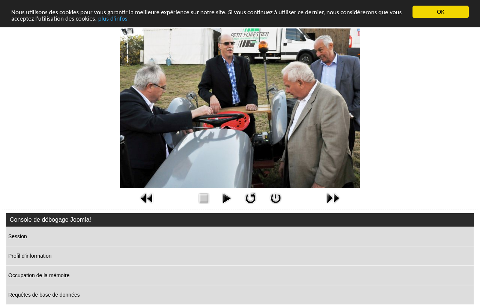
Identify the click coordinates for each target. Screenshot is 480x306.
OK (440, 12)
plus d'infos (113, 18)
